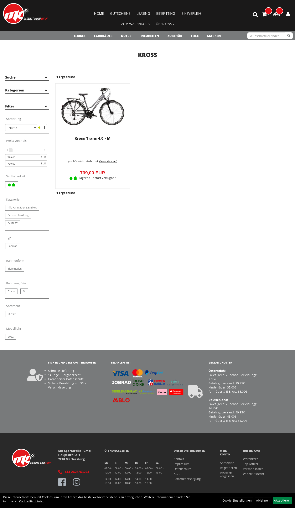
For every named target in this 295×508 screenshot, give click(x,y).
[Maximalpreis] (22, 163)
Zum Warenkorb (135, 24)
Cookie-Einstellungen (237, 500)
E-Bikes (80, 36)
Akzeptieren (282, 500)
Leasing (143, 13)
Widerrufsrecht (253, 474)
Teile (195, 36)
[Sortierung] (21, 127)
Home (99, 13)
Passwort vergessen (227, 474)
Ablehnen (263, 500)
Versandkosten (107, 161)
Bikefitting (165, 13)
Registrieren (227, 468)
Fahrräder (103, 36)
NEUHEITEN (150, 36)
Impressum (182, 464)
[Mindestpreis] (22, 157)
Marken (214, 36)
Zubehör (174, 36)
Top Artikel (250, 464)
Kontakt (179, 459)
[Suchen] (289, 35)
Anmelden (227, 463)
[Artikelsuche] (255, 14)
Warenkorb (250, 459)
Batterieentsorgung (187, 479)
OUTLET (127, 36)
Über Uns (165, 24)
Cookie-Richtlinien (31, 501)
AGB (177, 474)
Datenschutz (182, 469)
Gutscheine (120, 13)
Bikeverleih (191, 13)
